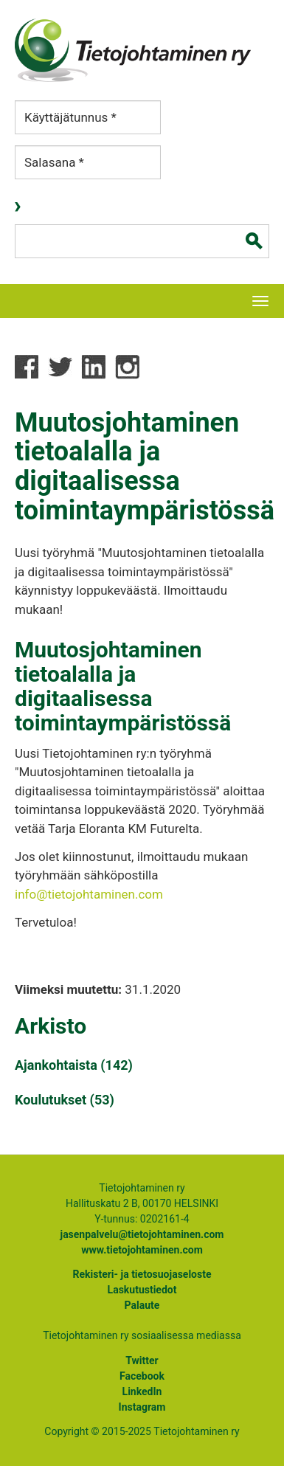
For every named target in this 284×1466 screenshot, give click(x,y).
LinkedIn (142, 1391)
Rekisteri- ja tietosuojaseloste (141, 1274)
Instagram (142, 1407)
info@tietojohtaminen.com (89, 894)
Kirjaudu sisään (19, 207)
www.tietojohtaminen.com (142, 1250)
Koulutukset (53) (64, 1099)
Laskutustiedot (142, 1290)
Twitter (141, 1360)
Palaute (142, 1305)
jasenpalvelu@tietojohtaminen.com (142, 1234)
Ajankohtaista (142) (74, 1065)
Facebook (142, 1376)
